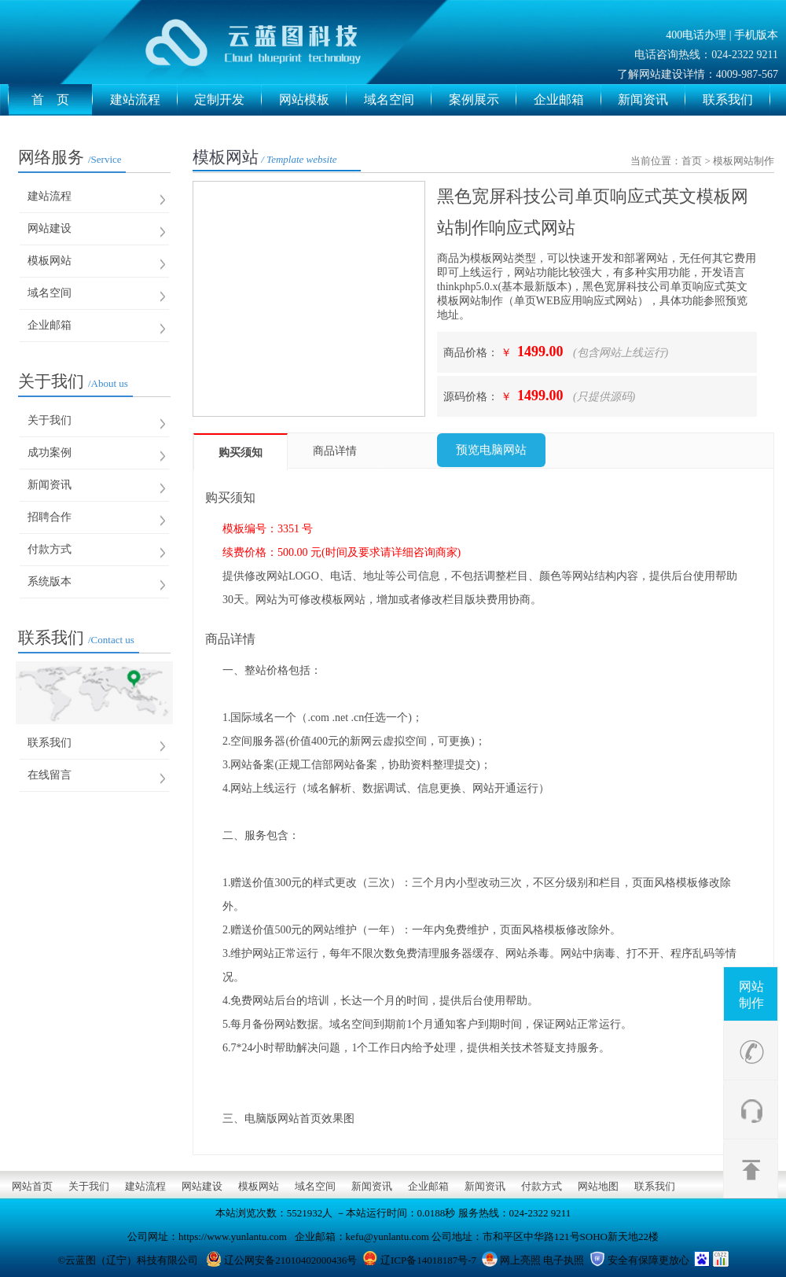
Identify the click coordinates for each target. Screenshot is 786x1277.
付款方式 (50, 549)
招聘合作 (50, 517)
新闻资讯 (651, 100)
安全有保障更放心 (648, 1260)
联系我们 (736, 100)
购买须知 (241, 452)
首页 (691, 161)
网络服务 (70, 157)
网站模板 (313, 100)
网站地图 (598, 1186)
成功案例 (50, 452)
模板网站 (50, 261)
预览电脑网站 (491, 449)
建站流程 (144, 100)
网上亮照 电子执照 (542, 1260)
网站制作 (751, 995)
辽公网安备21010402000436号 (290, 1260)
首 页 (62, 100)
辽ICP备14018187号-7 (428, 1260)
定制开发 (228, 100)
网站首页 (32, 1186)
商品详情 (335, 451)
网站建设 (50, 228)
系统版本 (50, 581)
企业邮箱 (567, 100)
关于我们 (73, 381)
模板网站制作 (743, 161)
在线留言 (50, 775)
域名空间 (398, 100)
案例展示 (482, 100)
